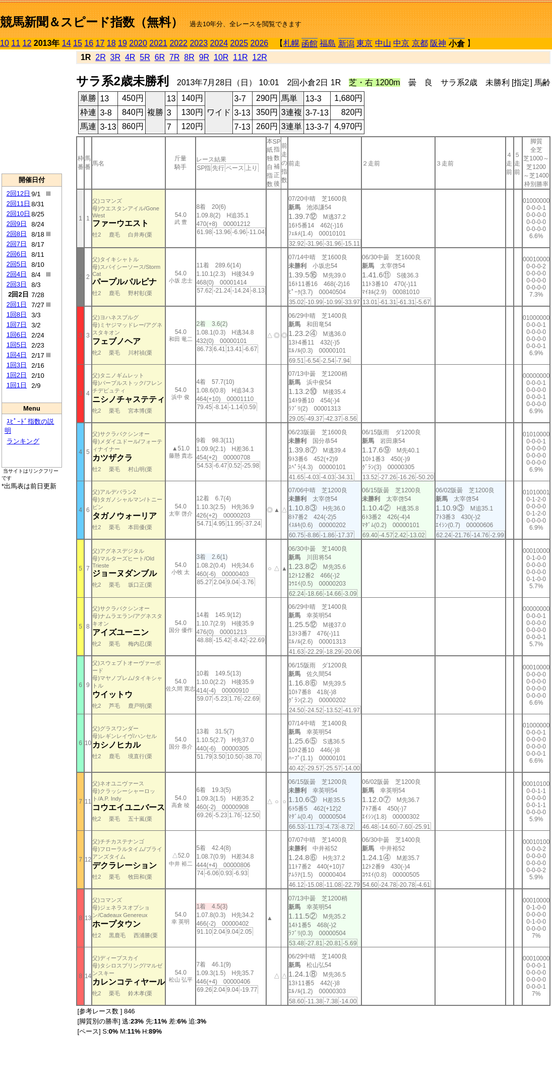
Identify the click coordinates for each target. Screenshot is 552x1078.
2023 (199, 43)
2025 (239, 43)
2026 (260, 43)
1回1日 (17, 385)
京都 (420, 43)
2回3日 (17, 284)
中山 (383, 43)
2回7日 (17, 244)
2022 (178, 43)
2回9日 (17, 224)
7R (174, 57)
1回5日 (17, 345)
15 (77, 43)
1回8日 (17, 314)
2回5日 (17, 264)
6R (160, 57)
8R (189, 57)
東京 (364, 43)
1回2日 (17, 375)
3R (115, 57)
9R (204, 57)
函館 (309, 43)
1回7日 (17, 324)
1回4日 (17, 355)
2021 (158, 43)
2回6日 (17, 254)
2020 (138, 43)
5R (145, 57)
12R (260, 57)
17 (100, 43)
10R (221, 57)
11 (15, 43)
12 (27, 43)
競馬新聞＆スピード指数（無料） (91, 22)
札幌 (291, 43)
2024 (219, 43)
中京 (401, 43)
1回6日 (17, 334)
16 (88, 43)
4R (130, 57)
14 (66, 43)
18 (111, 43)
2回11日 (19, 203)
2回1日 (17, 304)
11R (240, 57)
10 (4, 43)
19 (122, 43)
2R (100, 57)
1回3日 (17, 365)
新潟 (346, 43)
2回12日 (19, 193)
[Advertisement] (32, 111)
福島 (328, 43)
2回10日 (19, 213)
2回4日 (17, 274)
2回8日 (17, 234)
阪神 (438, 43)
